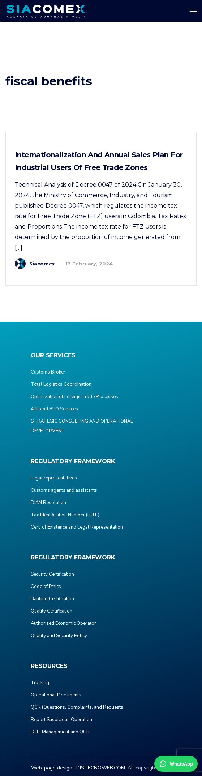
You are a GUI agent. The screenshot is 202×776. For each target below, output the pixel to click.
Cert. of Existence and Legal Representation (77, 527)
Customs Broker (48, 372)
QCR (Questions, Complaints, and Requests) (78, 707)
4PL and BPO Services (54, 409)
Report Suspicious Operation (61, 719)
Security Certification (52, 574)
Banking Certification (52, 599)
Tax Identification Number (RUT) (65, 515)
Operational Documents (56, 695)
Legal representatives (54, 478)
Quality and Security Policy (59, 635)
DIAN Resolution (48, 502)
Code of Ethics (46, 586)
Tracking (40, 682)
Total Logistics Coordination (61, 384)
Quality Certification (51, 611)
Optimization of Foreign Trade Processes (74, 396)
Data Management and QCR (60, 732)
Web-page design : (53, 767)
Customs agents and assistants (64, 490)
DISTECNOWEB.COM (100, 767)
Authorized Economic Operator (63, 623)
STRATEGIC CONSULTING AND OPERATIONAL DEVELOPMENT (82, 426)
